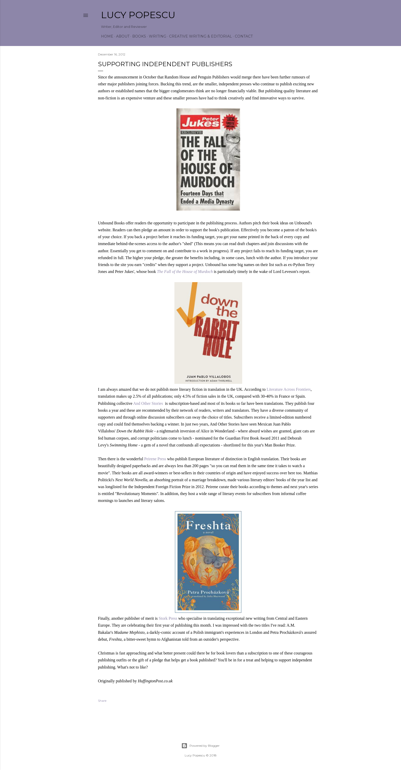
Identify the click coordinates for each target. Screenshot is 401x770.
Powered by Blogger (200, 746)
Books (139, 36)
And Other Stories (148, 403)
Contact (244, 36)
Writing (157, 36)
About (122, 36)
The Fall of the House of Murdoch (185, 271)
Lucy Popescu (138, 14)
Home (107, 36)
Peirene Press (155, 459)
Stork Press (168, 618)
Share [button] (102, 701)
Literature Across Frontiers (288, 389)
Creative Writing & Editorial (200, 36)
